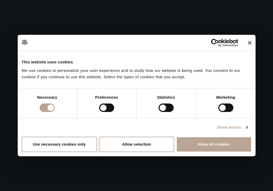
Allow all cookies (214, 144)
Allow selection (136, 144)
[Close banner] (250, 43)
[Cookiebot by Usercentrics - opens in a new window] (215, 43)
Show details (229, 127)
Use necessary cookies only (59, 144)
